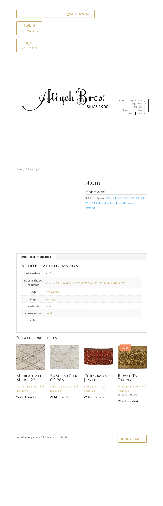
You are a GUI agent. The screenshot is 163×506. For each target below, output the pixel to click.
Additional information (36, 256)
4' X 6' (136, 197)
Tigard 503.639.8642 (78, 14)
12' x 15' (118, 197)
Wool (48, 306)
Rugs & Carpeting (137, 100)
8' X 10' (88, 202)
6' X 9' (143, 197)
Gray (112, 202)
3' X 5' (28, 169)
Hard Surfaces (139, 106)
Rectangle (131, 202)
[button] (95, 191)
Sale (130, 113)
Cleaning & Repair (135, 103)
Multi (123, 202)
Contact (141, 110)
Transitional (90, 207)
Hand (117, 202)
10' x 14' (110, 197)
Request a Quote (132, 439)
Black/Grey (104, 202)
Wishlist (142, 113)
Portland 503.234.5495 (29, 28)
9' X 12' (95, 202)
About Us (126, 110)
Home (121, 100)
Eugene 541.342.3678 (29, 45)
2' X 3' (125, 197)
